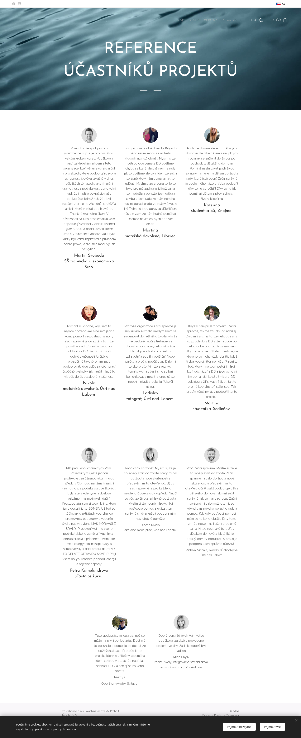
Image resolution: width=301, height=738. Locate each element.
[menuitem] (215, 20)
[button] (255, 20)
